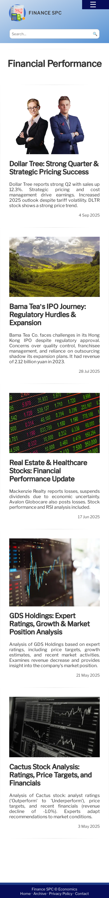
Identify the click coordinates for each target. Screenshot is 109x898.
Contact (82, 894)
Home (25, 894)
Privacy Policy (61, 894)
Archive (40, 894)
